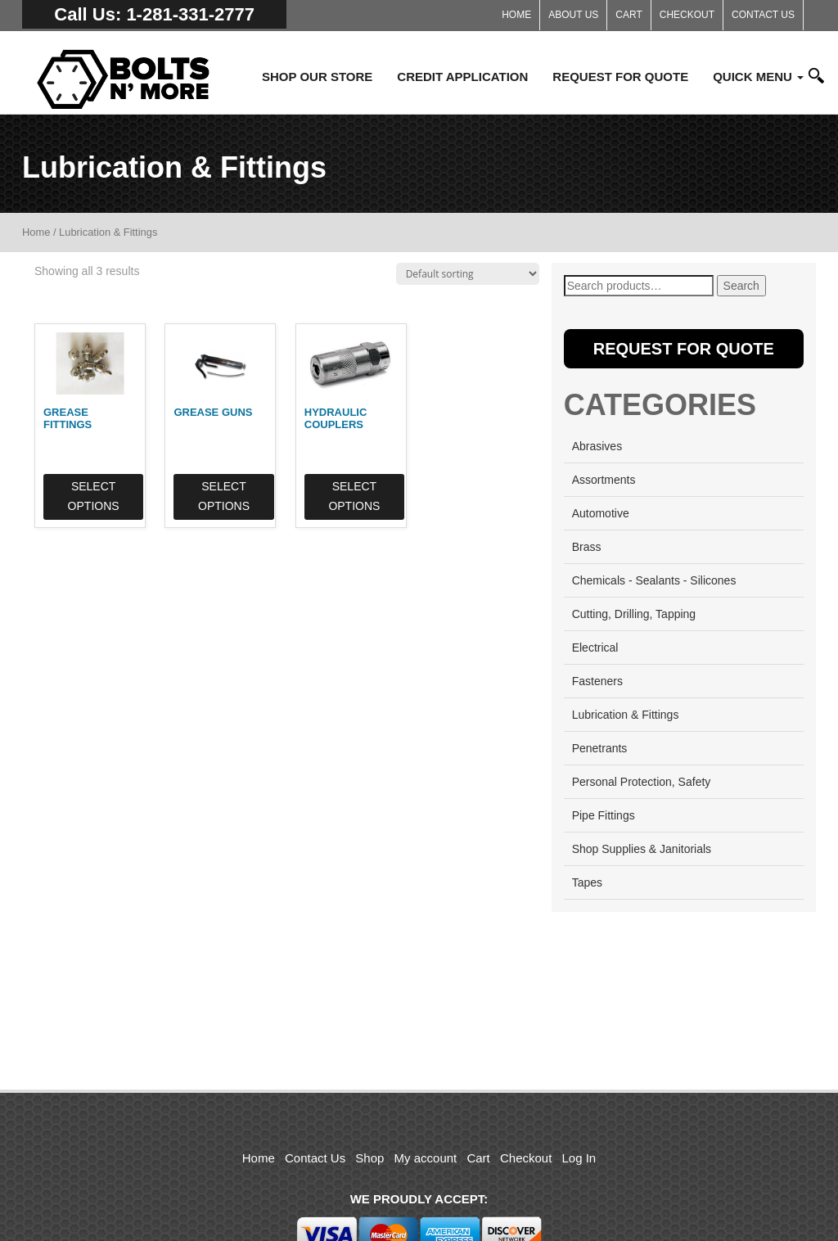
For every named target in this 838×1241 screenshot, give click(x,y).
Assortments (604, 479)
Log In (579, 1158)
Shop (369, 1158)
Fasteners (597, 681)
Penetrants (600, 748)
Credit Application (462, 76)
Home (516, 14)
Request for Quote (620, 76)
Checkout (687, 14)
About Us (573, 14)
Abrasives (597, 446)
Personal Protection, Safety (641, 781)
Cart (628, 14)
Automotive (600, 513)
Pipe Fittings (603, 815)
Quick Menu (758, 76)
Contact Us (763, 14)
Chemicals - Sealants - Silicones (654, 580)
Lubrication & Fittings (625, 714)
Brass (586, 546)
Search (741, 285)
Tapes (587, 882)
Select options (93, 495)
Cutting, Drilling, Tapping (634, 613)
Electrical (595, 647)
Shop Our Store (317, 76)
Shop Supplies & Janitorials (641, 848)
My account (425, 1158)
